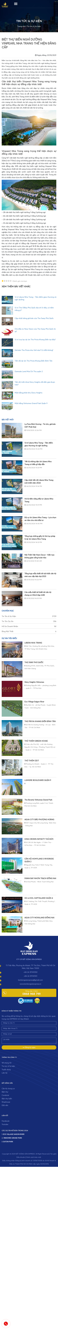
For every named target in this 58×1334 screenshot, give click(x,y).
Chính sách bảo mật (33, 1157)
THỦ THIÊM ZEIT (31, 761)
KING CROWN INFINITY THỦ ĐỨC (38, 839)
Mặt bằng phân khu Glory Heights (28, 393)
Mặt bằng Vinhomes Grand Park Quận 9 (31, 403)
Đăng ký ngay (29, 1047)
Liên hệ (4, 1073)
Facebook (5, 1121)
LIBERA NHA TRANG (33, 643)
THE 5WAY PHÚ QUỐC (33, 662)
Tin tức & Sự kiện (34, 26)
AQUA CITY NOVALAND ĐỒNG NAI (39, 918)
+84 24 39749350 (30, 972)
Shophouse (6, 1102)
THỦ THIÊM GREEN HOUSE (36, 741)
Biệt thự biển (7, 1099)
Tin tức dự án (29, 621)
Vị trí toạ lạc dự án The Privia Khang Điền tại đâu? (35, 340)
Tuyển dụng (6, 1069)
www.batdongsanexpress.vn (30, 984)
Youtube (5, 1124)
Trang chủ (21, 26)
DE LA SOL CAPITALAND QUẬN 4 (38, 898)
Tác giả (53, 1154)
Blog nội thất (29, 631)
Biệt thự (5, 1092)
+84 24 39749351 (30, 976)
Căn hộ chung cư (8, 1088)
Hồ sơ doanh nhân (29, 626)
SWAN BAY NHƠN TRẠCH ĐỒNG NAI (40, 878)
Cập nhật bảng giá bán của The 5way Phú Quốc (34, 318)
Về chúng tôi (6, 1063)
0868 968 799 (31, 994)
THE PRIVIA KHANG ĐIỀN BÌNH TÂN (40, 721)
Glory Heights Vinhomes (34, 682)
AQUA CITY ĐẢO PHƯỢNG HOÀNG (39, 819)
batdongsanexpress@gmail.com (30, 980)
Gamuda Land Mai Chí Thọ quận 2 (29, 371)
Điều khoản (20, 1157)
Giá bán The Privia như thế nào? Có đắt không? (34, 350)
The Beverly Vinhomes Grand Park (38, 800)
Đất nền (5, 1105)
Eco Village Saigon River (34, 702)
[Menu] (16, 3)
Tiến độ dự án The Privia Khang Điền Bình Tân (33, 361)
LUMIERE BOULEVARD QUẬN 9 (37, 780)
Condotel (5, 1095)
